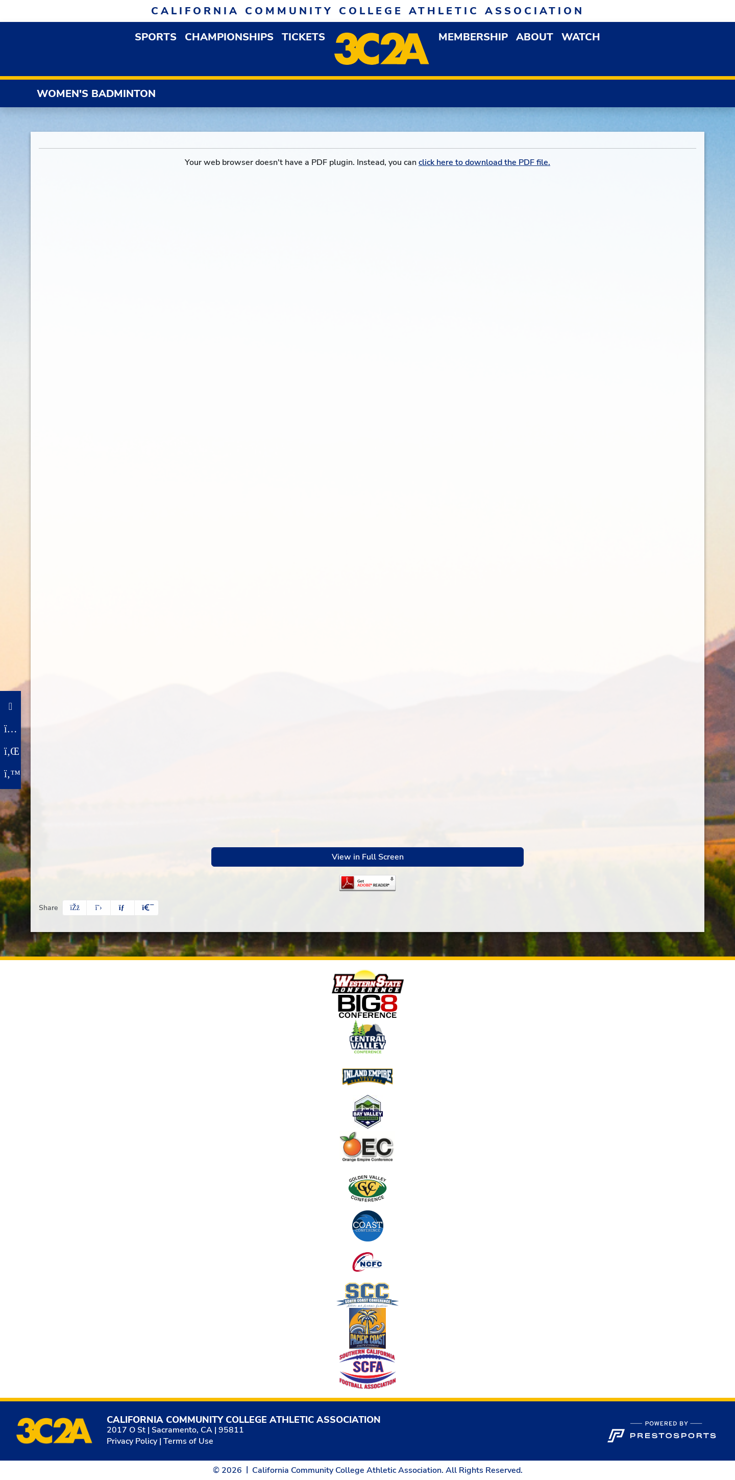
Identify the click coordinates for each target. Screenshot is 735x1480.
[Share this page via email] (122, 908)
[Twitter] (10, 773)
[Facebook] (10, 706)
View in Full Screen (368, 857)
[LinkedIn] (10, 751)
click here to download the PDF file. (484, 162)
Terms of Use (188, 1441)
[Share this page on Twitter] (98, 908)
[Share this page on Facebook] (74, 908)
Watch (580, 37)
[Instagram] (10, 729)
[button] (156, 37)
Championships (229, 37)
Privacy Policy (132, 1441)
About (534, 37)
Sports (156, 37)
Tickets (303, 37)
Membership (473, 37)
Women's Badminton (96, 94)
